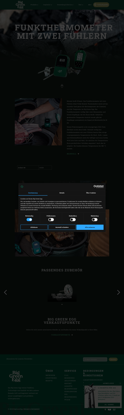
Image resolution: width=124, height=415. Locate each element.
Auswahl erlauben (62, 227)
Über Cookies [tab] (91, 193)
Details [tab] (62, 193)
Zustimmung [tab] (33, 193)
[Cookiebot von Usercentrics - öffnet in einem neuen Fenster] (95, 186)
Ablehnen (34, 227)
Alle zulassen (90, 227)
